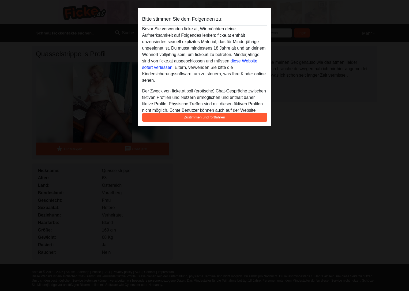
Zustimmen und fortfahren (204, 117)
